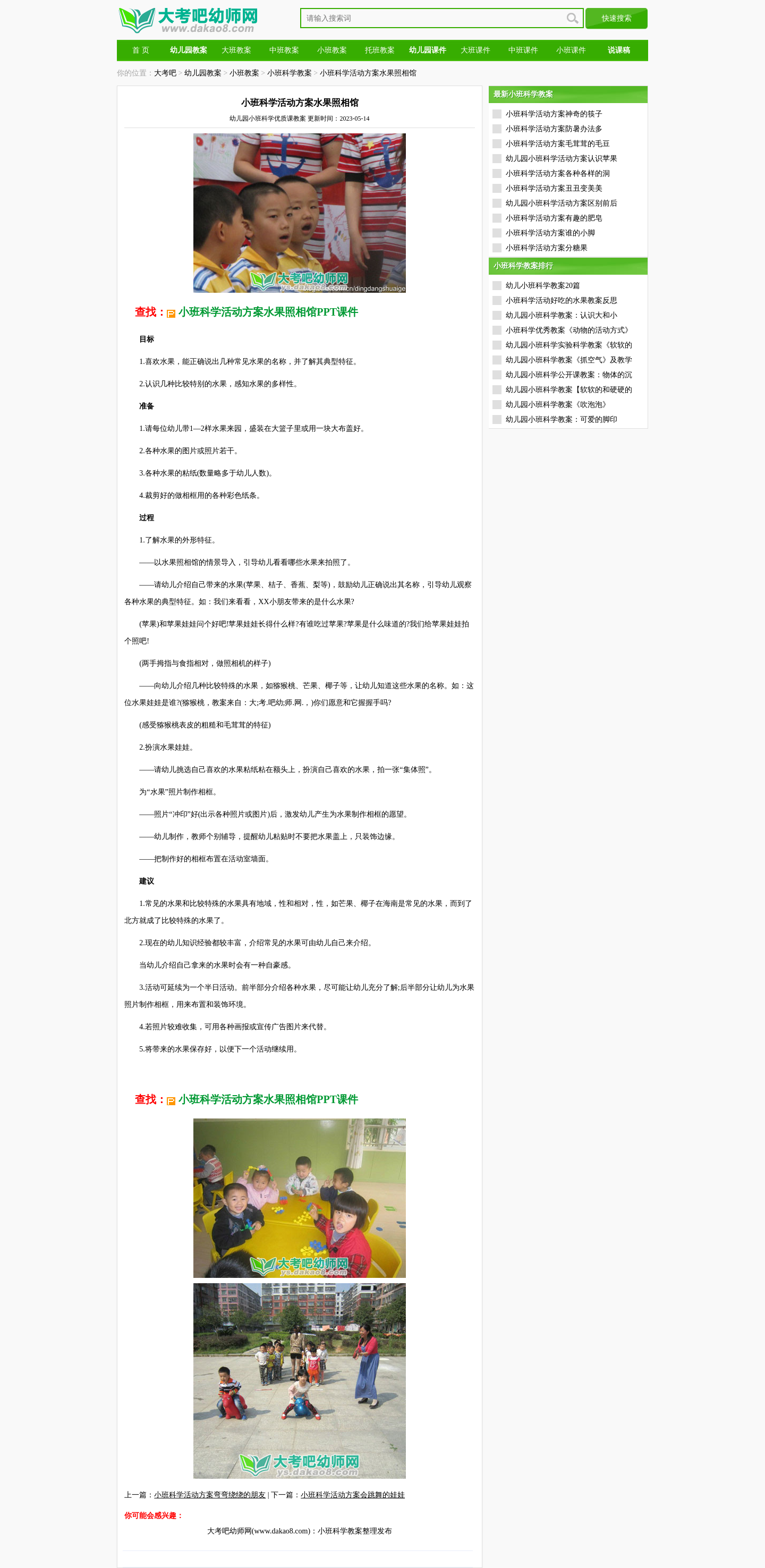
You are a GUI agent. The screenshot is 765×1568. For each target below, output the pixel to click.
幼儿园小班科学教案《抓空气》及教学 (569, 360)
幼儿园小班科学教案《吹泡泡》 (558, 405)
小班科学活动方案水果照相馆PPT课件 (268, 312)
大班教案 (236, 50)
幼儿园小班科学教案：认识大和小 (561, 315)
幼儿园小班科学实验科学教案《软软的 (569, 345)
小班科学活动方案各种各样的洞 (558, 173)
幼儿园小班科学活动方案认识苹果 (561, 159)
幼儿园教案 (203, 73)
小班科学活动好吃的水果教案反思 (561, 300)
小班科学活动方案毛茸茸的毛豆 (558, 144)
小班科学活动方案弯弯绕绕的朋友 (210, 1495)
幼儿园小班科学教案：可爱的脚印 (561, 419)
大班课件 (475, 50)
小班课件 (571, 50)
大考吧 (165, 73)
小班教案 (332, 50)
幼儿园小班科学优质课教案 (268, 118)
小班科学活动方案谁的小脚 (550, 233)
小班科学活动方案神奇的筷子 (554, 114)
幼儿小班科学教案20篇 (543, 286)
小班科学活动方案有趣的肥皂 (554, 218)
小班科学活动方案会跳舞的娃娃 (353, 1495)
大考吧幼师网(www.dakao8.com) (258, 1531)
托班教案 (380, 50)
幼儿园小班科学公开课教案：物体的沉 (569, 375)
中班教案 (284, 50)
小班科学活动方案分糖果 (547, 248)
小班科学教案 (289, 73)
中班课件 (523, 50)
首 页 (140, 50)
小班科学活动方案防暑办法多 (554, 129)
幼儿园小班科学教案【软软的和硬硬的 (569, 390)
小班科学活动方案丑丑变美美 (554, 188)
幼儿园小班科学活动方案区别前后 (561, 203)
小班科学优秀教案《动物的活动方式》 (569, 330)
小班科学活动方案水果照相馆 (368, 73)
